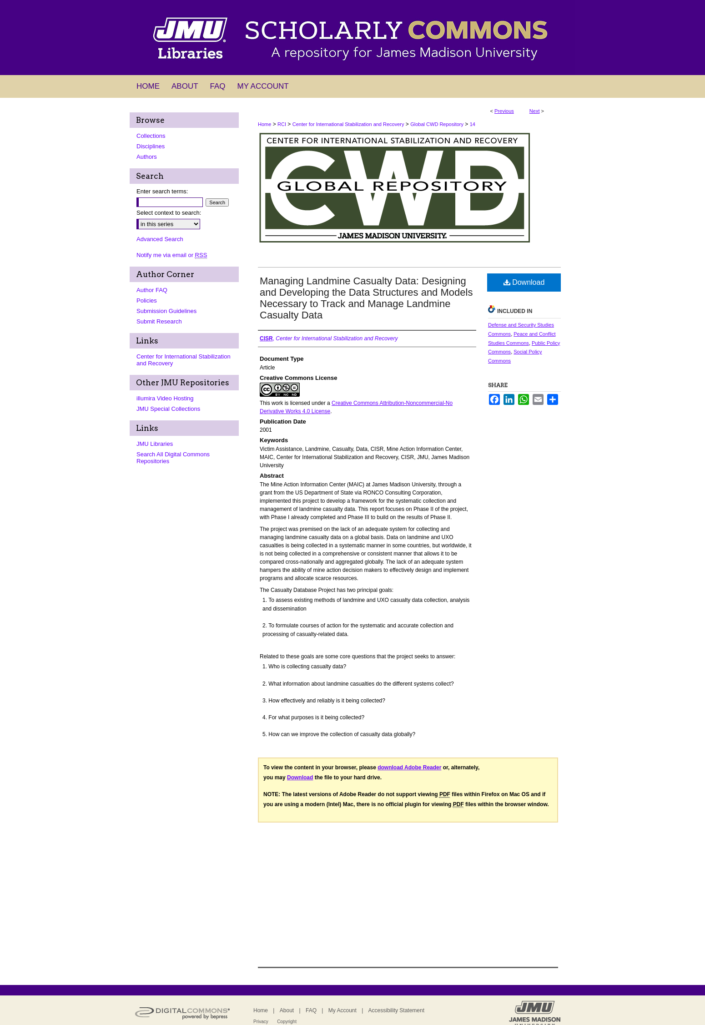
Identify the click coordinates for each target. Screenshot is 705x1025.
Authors (146, 156)
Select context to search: (168, 212)
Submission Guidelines (166, 311)
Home (264, 124)
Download (524, 282)
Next (534, 111)
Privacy (260, 1021)
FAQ (311, 1010)
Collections (151, 135)
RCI (281, 124)
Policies (146, 300)
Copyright (287, 1021)
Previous (504, 111)
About (287, 1010)
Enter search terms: (162, 191)
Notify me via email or (171, 255)
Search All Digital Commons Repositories (173, 458)
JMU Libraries (154, 443)
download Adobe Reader (409, 767)
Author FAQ (151, 290)
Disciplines (150, 146)
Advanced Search (159, 239)
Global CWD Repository (436, 124)
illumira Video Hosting (165, 398)
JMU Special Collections (168, 408)
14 (472, 124)
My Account (342, 1010)
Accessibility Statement (396, 1010)
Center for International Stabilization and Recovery (348, 124)
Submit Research (159, 321)
